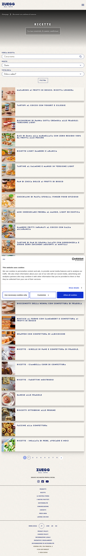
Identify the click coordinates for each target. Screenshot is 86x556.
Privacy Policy (43, 531)
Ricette (43, 492)
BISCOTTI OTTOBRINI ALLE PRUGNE (36, 410)
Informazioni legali (43, 537)
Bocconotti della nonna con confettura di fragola (49, 303)
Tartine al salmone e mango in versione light (45, 166)
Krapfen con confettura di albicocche (41, 334)
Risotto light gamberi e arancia (37, 151)
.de (52, 526)
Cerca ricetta (8, 52)
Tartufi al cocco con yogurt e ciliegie (41, 105)
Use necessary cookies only (16, 295)
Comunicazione (43, 506)
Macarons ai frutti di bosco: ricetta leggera (45, 90)
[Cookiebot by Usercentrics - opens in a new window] (73, 259)
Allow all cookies (70, 295)
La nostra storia (43, 496)
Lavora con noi (43, 517)
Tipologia (6, 70)
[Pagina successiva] (61, 457)
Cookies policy (43, 534)
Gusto (4, 61)
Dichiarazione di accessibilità (43, 543)
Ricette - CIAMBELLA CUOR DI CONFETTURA (41, 364)
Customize (43, 295)
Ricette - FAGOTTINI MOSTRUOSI (35, 380)
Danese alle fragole (29, 395)
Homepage (5, 14)
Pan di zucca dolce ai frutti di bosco (40, 181)
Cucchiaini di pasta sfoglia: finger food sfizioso (48, 197)
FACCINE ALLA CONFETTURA (32, 425)
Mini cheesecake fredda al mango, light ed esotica (48, 212)
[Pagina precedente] (25, 457)
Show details (74, 288)
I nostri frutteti (43, 499)
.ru (56, 526)
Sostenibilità (43, 503)
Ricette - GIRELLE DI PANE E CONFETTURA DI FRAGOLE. (48, 349)
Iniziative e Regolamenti (43, 540)
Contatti (43, 510)
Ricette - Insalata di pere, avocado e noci (43, 441)
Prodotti (43, 489)
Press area (43, 513)
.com (47, 526)
